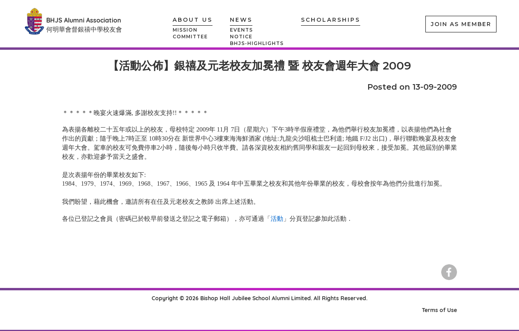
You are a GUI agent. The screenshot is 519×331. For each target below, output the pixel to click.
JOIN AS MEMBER (461, 24)
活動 (277, 218)
